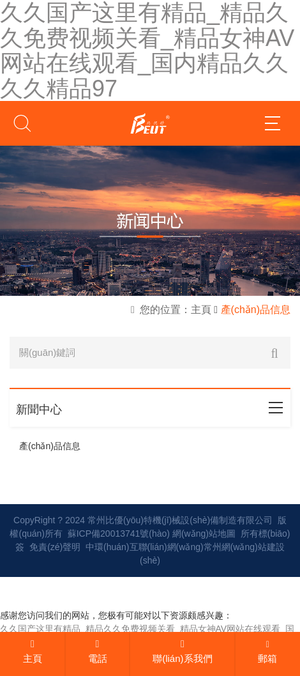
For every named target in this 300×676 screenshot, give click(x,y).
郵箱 (267, 652)
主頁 (32, 651)
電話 (97, 651)
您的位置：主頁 (175, 309)
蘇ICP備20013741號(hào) (119, 533)
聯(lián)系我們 (182, 651)
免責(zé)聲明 (54, 547)
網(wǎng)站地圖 (204, 533)
